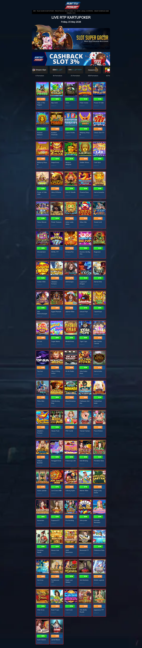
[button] (108, 69)
